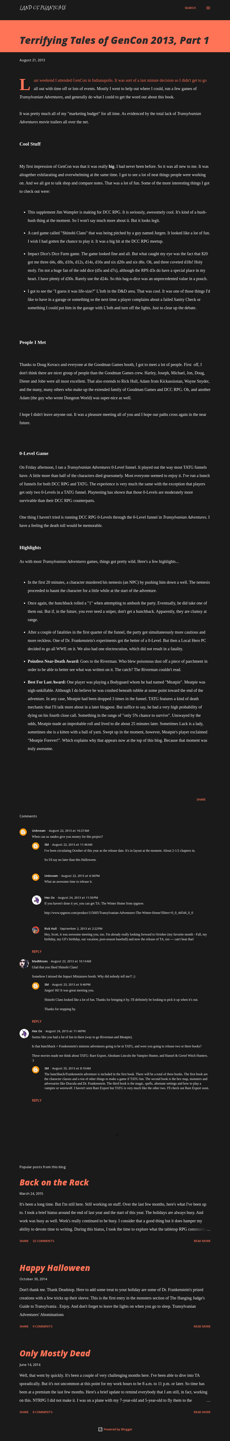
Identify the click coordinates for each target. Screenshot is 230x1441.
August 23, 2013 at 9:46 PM (71, 984)
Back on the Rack (54, 1182)
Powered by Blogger (115, 1429)
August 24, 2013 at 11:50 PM (78, 898)
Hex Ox (49, 898)
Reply (37, 951)
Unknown (39, 831)
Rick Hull (50, 929)
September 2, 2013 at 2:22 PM (81, 929)
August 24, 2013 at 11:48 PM (66, 1031)
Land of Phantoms (42, 8)
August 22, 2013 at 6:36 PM (80, 876)
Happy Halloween (55, 1267)
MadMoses (40, 961)
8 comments (42, 1412)
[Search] (190, 8)
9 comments (42, 1326)
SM (46, 845)
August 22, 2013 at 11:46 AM (72, 845)
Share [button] (201, 799)
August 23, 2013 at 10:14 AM (71, 961)
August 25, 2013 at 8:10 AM (71, 1068)
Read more (202, 1241)
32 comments (43, 1241)
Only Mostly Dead (55, 1353)
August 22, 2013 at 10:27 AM (69, 831)
